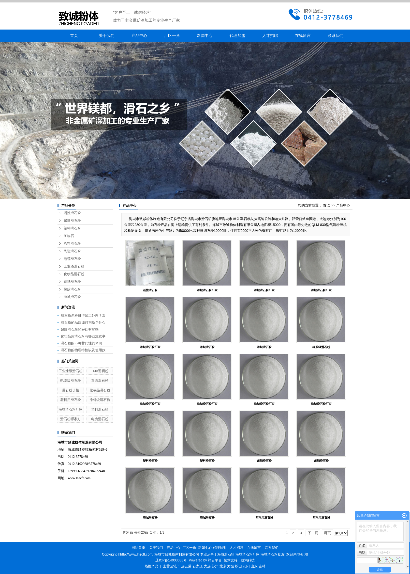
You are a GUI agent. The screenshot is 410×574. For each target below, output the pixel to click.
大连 (207, 566)
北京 (223, 566)
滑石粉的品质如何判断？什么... (84, 322)
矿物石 (69, 236)
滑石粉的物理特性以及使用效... (84, 350)
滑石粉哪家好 (70, 419)
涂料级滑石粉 (99, 400)
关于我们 (107, 35)
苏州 (215, 566)
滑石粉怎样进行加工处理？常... (84, 316)
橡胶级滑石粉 (321, 347)
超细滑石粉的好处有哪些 (80, 329)
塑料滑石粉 (72, 228)
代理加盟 (237, 35)
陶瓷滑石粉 (72, 251)
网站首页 (138, 548)
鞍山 (238, 566)
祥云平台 (215, 560)
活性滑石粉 (72, 213)
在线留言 (303, 35)
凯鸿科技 (248, 560)
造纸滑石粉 (72, 282)
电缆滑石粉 (72, 259)
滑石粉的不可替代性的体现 (81, 343)
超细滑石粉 (72, 221)
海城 (230, 566)
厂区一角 (172, 35)
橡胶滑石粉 (72, 289)
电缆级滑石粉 (70, 381)
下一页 (313, 533)
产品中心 (139, 35)
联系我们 (335, 35)
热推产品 (151, 566)
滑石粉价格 (70, 390)
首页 (74, 35)
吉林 (262, 566)
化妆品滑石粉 (74, 274)
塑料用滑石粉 (70, 400)
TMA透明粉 (100, 371)
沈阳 (246, 566)
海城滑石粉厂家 (71, 409)
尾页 (327, 533)
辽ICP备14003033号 (171, 560)
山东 (254, 566)
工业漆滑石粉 (74, 266)
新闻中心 (205, 35)
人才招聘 (270, 35)
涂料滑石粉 (72, 243)
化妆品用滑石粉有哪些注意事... (84, 336)
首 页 (327, 205)
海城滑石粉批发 (273, 554)
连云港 (186, 566)
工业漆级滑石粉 (71, 371)
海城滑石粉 (72, 297)
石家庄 (197, 566)
